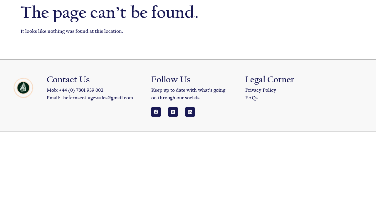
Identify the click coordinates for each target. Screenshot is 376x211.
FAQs (251, 98)
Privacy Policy (260, 90)
